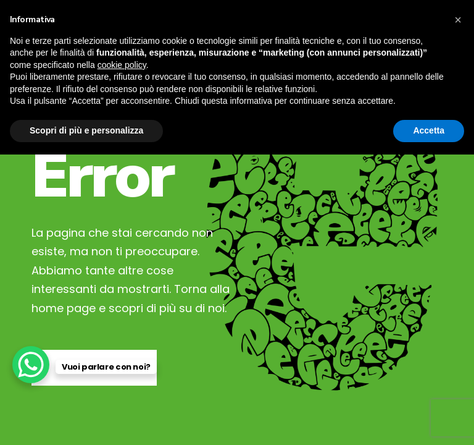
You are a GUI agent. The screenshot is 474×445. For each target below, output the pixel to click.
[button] (458, 20)
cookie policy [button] (122, 65)
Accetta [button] (428, 130)
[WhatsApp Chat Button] (30, 364)
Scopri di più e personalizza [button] (86, 130)
